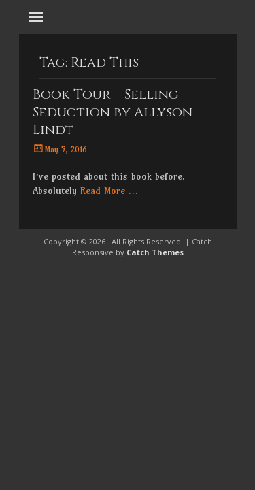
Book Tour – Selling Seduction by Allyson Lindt (112, 112)
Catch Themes (155, 252)
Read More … (109, 190)
